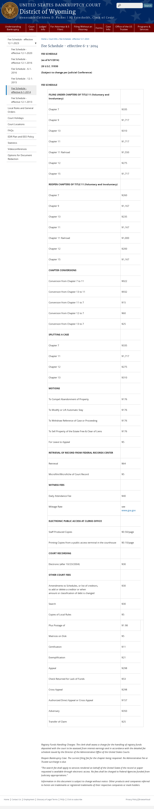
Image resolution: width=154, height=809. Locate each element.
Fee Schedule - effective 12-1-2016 (21, 61)
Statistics (12, 142)
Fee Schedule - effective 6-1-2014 (21, 90)
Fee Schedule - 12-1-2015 (22, 80)
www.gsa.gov (129, 510)
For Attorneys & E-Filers (60, 28)
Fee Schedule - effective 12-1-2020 (21, 51)
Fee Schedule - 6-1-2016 (21, 70)
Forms (99, 27)
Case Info (108, 28)
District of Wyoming (48, 12)
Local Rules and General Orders (20, 109)
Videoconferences (17, 149)
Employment (29, 799)
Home (44, 39)
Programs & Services (144, 28)
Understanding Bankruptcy (13, 28)
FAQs (10, 130)
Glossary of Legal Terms (47, 799)
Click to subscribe (74, 799)
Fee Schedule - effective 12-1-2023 (74, 39)
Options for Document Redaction (20, 157)
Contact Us (16, 799)
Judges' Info (43, 28)
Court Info (31, 28)
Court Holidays (16, 118)
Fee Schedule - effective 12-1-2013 (21, 100)
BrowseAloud (144, 799)
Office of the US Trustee (123, 28)
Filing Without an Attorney (83, 28)
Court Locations (16, 124)
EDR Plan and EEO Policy (21, 136)
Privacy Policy (131, 799)
